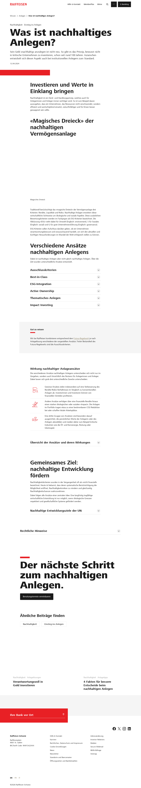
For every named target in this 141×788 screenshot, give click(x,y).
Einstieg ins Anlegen (54, 624)
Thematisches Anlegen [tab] (45, 298)
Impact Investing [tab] (41, 305)
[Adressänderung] (96, 736)
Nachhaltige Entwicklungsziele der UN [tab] (56, 510)
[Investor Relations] (97, 740)
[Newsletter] (54, 754)
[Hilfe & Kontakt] (56, 736)
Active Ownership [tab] (42, 291)
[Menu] (114, 4)
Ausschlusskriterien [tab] (43, 270)
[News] (52, 750)
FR (126, 778)
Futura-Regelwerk (81, 338)
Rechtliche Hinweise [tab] (33, 531)
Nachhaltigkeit (30, 624)
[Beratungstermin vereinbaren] (36, 596)
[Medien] (93, 743)
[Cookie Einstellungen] (58, 747)
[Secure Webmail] (96, 747)
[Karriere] (53, 740)
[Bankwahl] (34, 715)
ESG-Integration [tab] (40, 284)
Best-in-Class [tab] (39, 277)
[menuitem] (74, 4)
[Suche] (107, 4)
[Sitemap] (93, 754)
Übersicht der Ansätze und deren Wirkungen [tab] (60, 442)
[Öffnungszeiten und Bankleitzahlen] (63, 761)
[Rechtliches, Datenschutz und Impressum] (66, 743)
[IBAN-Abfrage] (95, 750)
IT (130, 778)
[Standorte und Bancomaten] (61, 757)
